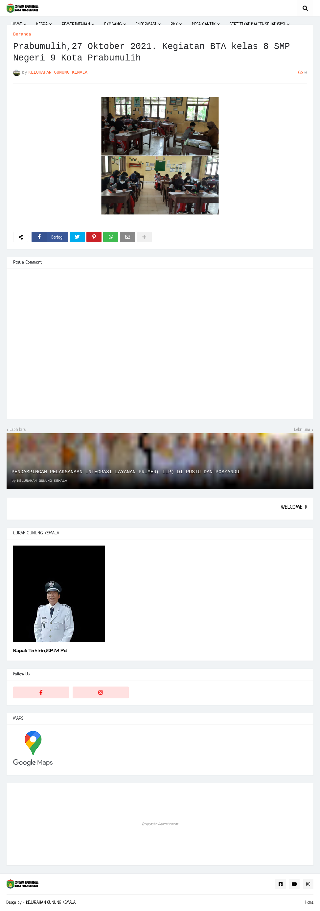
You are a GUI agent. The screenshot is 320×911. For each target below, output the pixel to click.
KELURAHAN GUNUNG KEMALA (51, 902)
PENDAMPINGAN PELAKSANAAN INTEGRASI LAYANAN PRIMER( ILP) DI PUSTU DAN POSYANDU (125, 472)
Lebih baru (18, 430)
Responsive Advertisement (160, 824)
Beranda (22, 34)
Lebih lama (302, 430)
